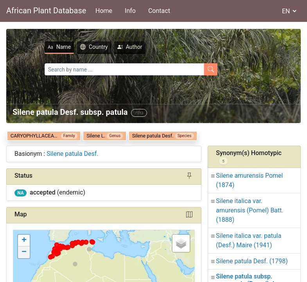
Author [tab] (107, 47)
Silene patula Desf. (72, 153)
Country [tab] (71, 47)
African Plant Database (46, 10)
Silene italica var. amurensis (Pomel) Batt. (249, 210)
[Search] (101, 69)
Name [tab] (36, 47)
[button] (24, 240)
